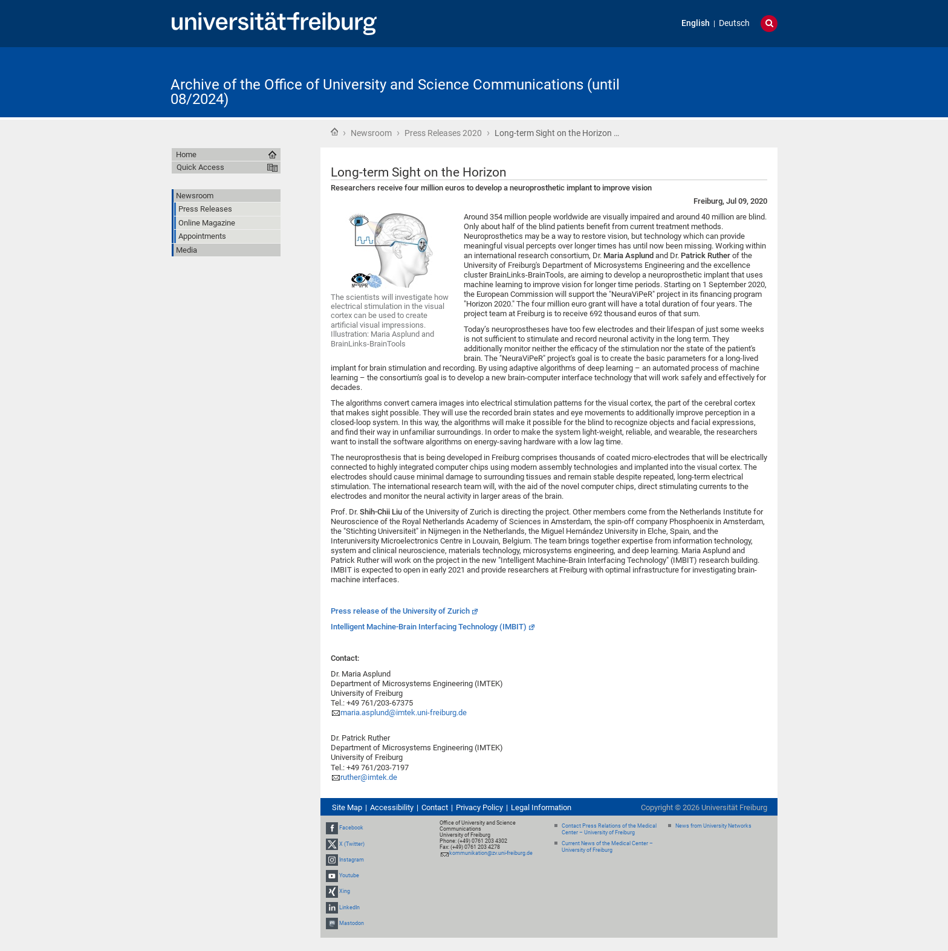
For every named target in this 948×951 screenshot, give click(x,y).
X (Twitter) (352, 844)
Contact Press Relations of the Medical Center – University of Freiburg (609, 829)
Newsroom (371, 133)
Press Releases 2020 (443, 133)
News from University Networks (713, 826)
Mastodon (351, 923)
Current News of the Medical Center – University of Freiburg (607, 846)
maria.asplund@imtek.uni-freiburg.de (403, 712)
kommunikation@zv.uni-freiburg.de (491, 853)
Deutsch (734, 23)
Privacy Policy (479, 807)
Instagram (351, 860)
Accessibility (392, 807)
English (695, 23)
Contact (434, 807)
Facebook (351, 828)
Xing (344, 891)
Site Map (347, 807)
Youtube (349, 875)
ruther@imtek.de (368, 777)
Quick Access (200, 167)
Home (334, 132)
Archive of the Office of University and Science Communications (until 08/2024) (395, 92)
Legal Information (541, 807)
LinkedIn (349, 907)
